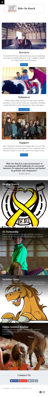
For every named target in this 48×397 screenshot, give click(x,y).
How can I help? (24, 109)
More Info (24, 64)
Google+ (24, 381)
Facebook (15, 381)
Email (32, 381)
